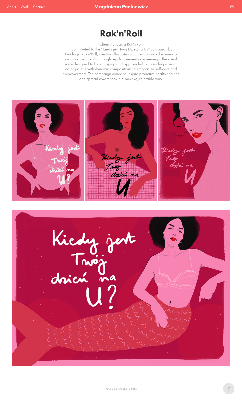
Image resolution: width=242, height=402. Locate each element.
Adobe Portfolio (128, 388)
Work (25, 6)
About (11, 6)
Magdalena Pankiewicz (121, 6)
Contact (38, 6)
